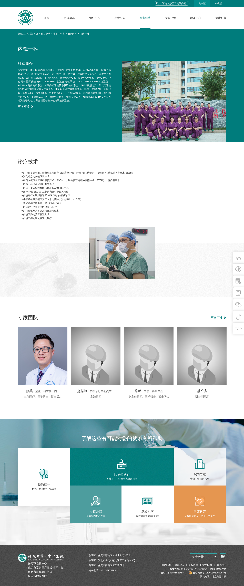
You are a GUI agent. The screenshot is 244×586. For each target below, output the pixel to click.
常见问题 (207, 565)
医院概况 (69, 17)
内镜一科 (84, 33)
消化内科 (72, 33)
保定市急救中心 (37, 563)
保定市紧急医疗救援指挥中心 (45, 567)
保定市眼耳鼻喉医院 (40, 571)
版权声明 (193, 565)
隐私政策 (179, 565)
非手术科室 (59, 33)
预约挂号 (94, 17)
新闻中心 (195, 17)
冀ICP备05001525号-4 (173, 572)
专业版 (218, 3)
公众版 (202, 3)
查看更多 (24, 106)
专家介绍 (170, 17)
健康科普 (220, 17)
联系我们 (221, 565)
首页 (46, 17)
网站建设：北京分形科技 (213, 576)
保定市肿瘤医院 (37, 576)
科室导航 (145, 17)
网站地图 (166, 565)
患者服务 (119, 17)
